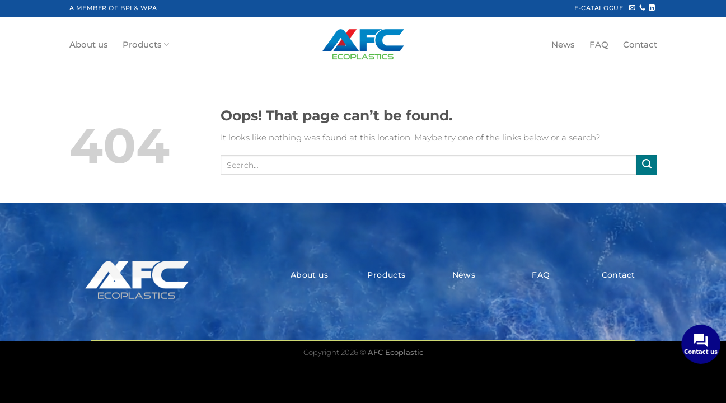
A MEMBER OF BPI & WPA (113, 8)
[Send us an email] (632, 7)
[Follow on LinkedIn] (652, 7)
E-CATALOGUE (598, 8)
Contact (640, 45)
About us (88, 45)
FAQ (598, 45)
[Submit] (646, 165)
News (563, 45)
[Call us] (642, 7)
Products (146, 44)
